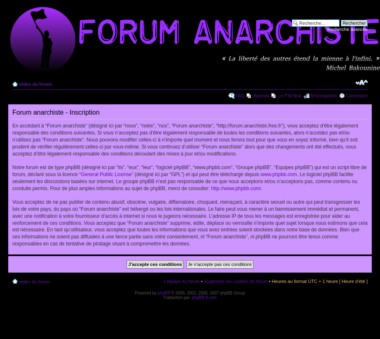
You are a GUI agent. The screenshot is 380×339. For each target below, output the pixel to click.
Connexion (357, 95)
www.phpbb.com (278, 174)
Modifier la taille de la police (362, 82)
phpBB (164, 293)
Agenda (261, 95)
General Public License (106, 174)
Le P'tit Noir (290, 95)
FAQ (239, 95)
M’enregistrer (323, 95)
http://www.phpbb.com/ (236, 188)
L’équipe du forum (181, 281)
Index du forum (35, 84)
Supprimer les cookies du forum (236, 281)
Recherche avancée (347, 29)
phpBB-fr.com (204, 297)
